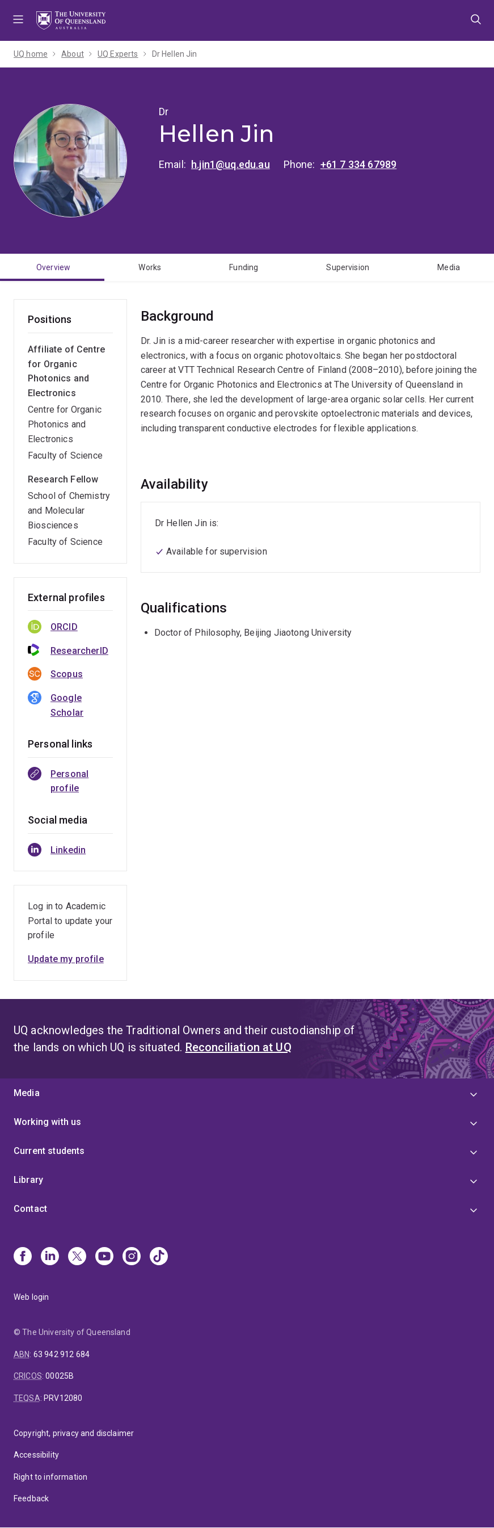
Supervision (347, 267)
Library (28, 1179)
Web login (31, 1297)
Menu (18, 20)
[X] (77, 1257)
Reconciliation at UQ (238, 1047)
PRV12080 (63, 1398)
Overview (53, 267)
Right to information (50, 1476)
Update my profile (66, 959)
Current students (49, 1150)
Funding (243, 267)
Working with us (47, 1121)
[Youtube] (104, 1257)
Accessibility (36, 1454)
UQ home (31, 53)
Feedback (31, 1498)
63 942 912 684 (61, 1354)
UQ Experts (118, 53)
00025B (59, 1375)
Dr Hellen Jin (174, 53)
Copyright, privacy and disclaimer (74, 1433)
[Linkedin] (50, 1257)
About (72, 53)
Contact (30, 1208)
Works (149, 267)
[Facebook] (23, 1257)
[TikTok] (159, 1257)
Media (27, 1093)
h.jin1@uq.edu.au (230, 164)
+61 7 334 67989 (358, 164)
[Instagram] (132, 1257)
